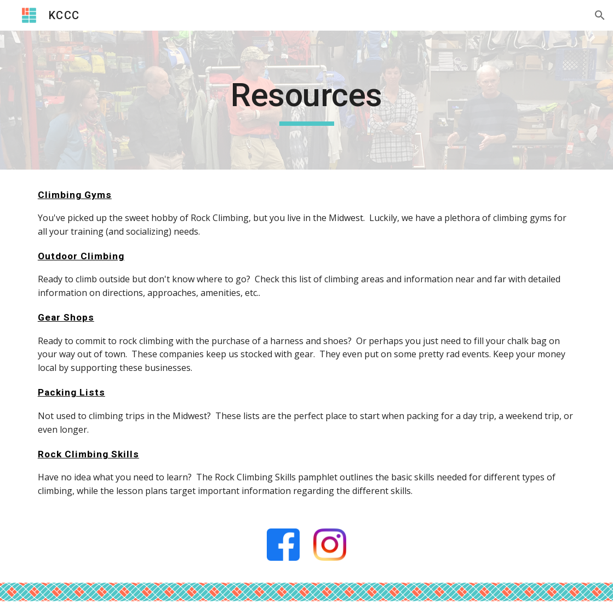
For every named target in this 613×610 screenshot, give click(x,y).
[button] (600, 15)
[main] (306, 100)
